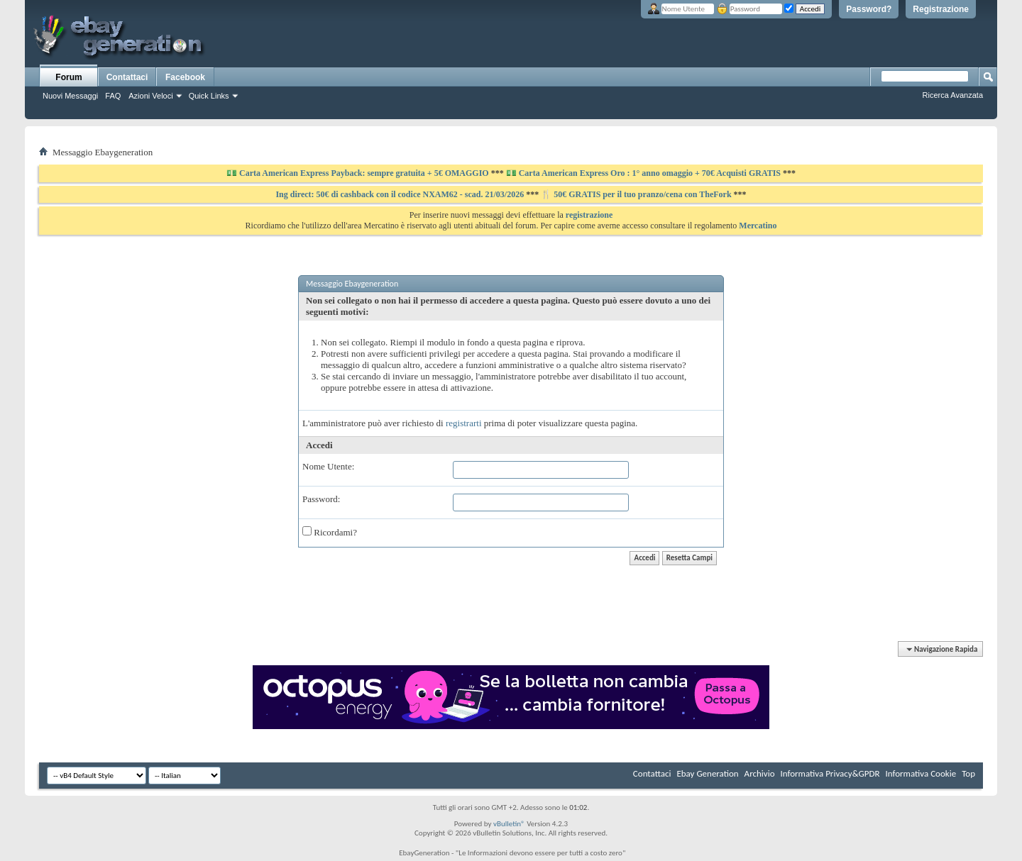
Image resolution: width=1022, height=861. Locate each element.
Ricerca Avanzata (953, 95)
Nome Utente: (328, 466)
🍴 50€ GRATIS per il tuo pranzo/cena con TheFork (637, 194)
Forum (68, 77)
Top (968, 773)
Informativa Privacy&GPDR (829, 773)
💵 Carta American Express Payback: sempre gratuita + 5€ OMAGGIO (358, 173)
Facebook (185, 77)
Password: (321, 499)
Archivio (759, 773)
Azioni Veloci (150, 95)
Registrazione (941, 9)
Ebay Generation (707, 773)
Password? (868, 9)
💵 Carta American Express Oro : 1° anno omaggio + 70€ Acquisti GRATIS (643, 173)
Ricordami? (329, 532)
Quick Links (209, 95)
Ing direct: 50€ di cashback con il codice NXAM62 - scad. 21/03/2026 (400, 194)
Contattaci (127, 77)
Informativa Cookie (920, 773)
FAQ (113, 95)
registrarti (464, 423)
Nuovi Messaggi (70, 95)
